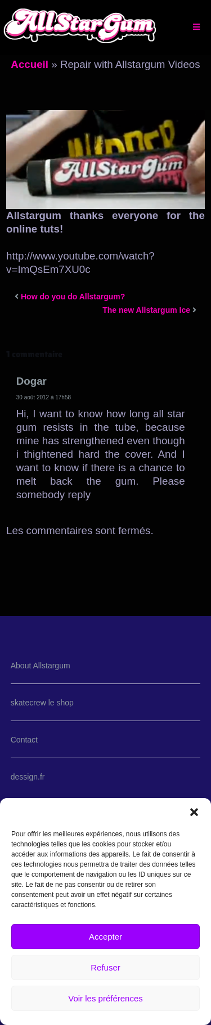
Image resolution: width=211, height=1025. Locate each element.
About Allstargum (40, 665)
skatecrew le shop (42, 702)
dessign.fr (28, 776)
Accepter (105, 936)
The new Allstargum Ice (146, 310)
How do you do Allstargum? (73, 296)
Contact (24, 739)
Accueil (29, 64)
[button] (194, 812)
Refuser (105, 967)
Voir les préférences (105, 998)
